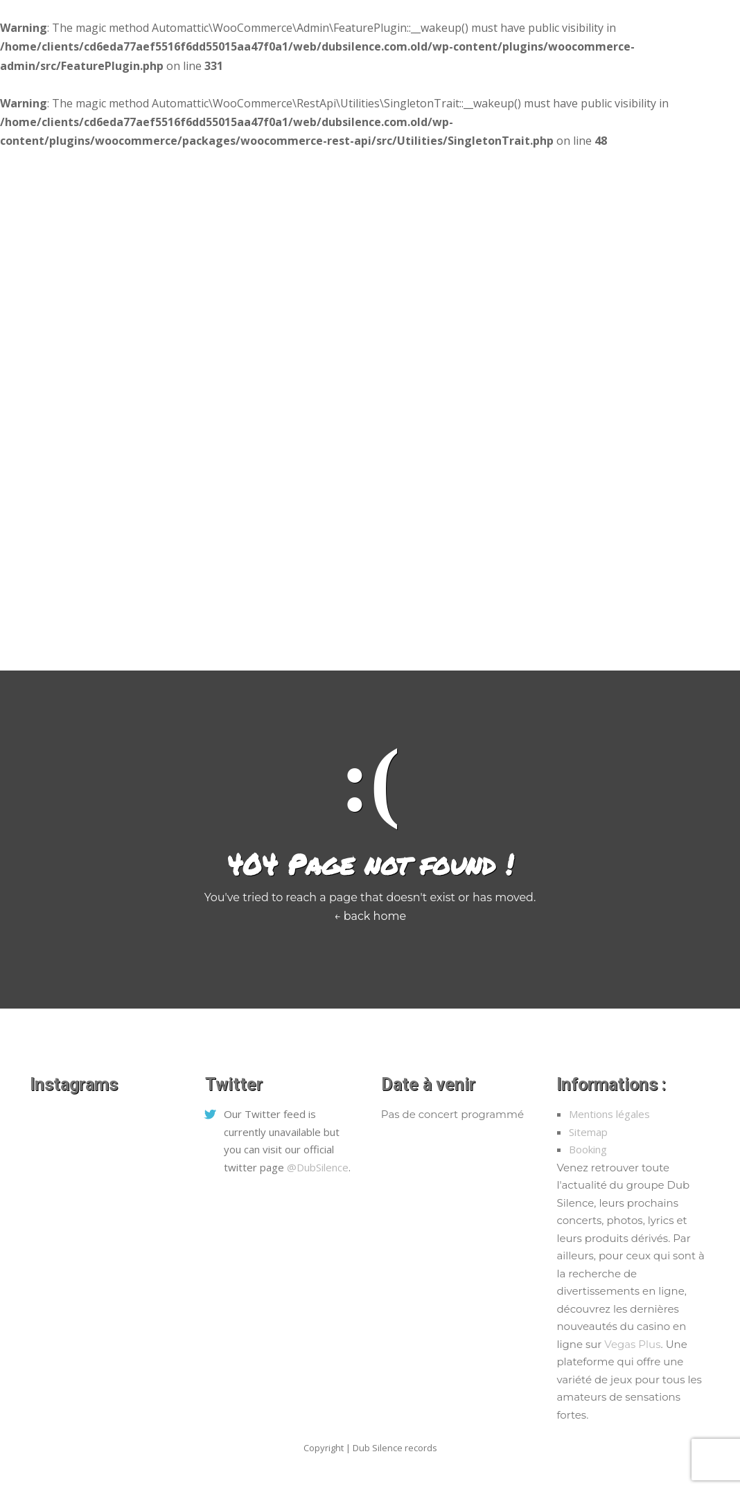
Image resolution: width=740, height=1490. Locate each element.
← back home (370, 916)
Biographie (421, 636)
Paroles (488, 636)
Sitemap (588, 1132)
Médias (154, 636)
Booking (588, 1149)
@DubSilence (318, 1167)
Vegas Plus (632, 1344)
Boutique (217, 636)
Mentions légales (609, 1114)
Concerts (285, 636)
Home (99, 636)
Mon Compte (623, 636)
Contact (549, 636)
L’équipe (351, 636)
